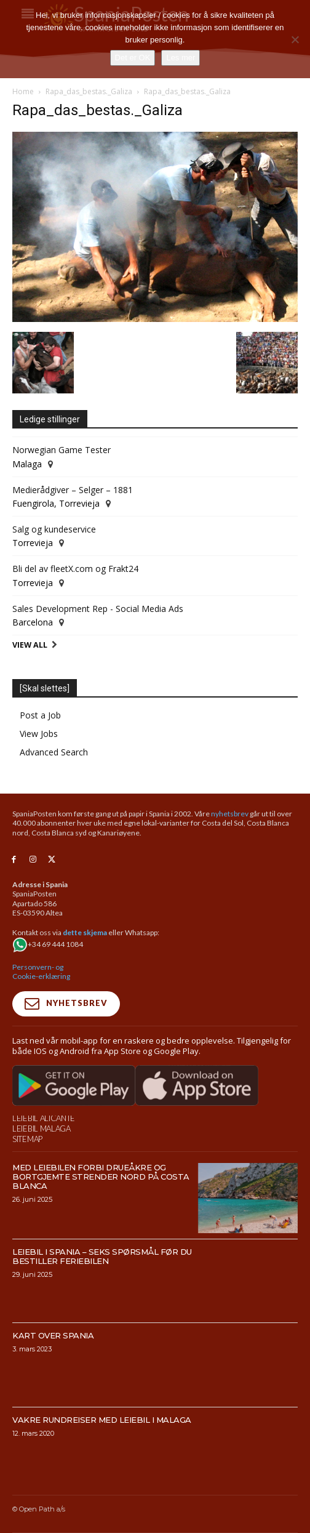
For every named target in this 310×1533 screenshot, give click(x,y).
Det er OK (133, 57)
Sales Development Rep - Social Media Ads (97, 608)
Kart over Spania (52, 1335)
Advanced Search (54, 752)
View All (29, 645)
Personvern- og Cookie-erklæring (41, 971)
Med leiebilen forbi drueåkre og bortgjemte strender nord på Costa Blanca (100, 1176)
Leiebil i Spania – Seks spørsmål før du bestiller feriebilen (102, 1256)
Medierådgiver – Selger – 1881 (72, 490)
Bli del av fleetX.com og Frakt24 (75, 568)
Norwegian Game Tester (61, 450)
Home (23, 91)
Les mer (180, 57)
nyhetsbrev (229, 813)
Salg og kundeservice (54, 529)
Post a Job (40, 715)
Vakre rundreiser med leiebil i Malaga (101, 1420)
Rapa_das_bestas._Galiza (89, 91)
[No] (294, 39)
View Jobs (39, 733)
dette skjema (85, 932)
